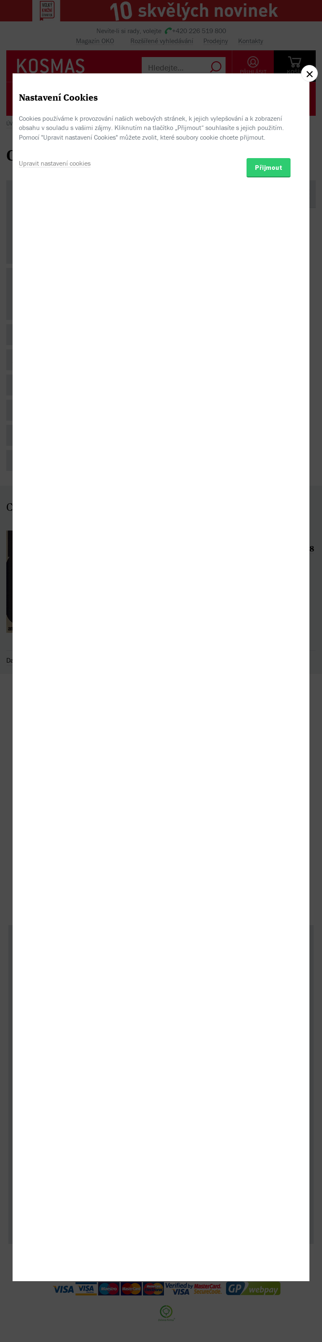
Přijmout (268, 716)
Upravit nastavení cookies (55, 712)
